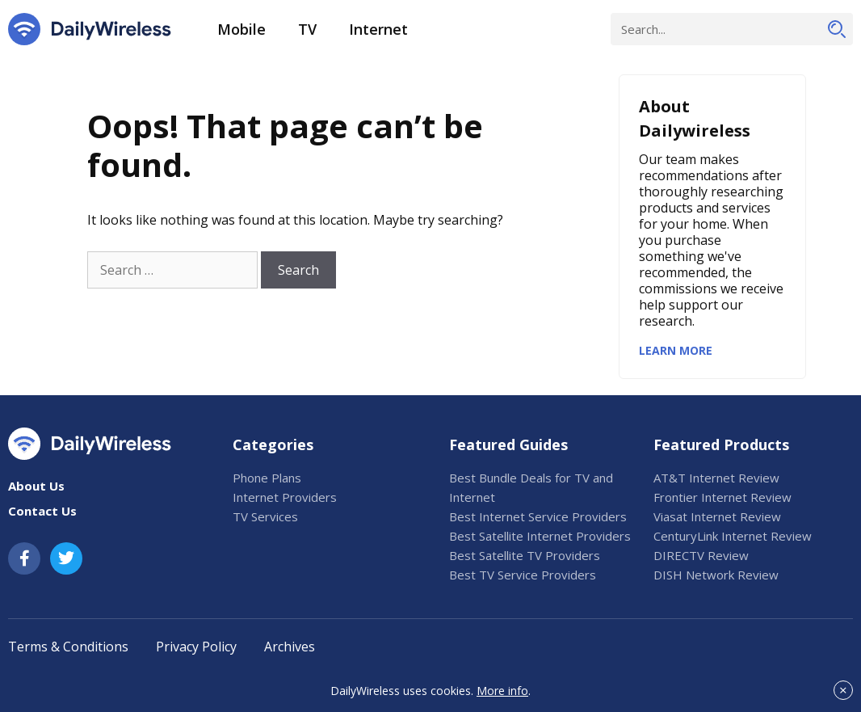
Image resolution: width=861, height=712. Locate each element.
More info (502, 690)
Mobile (241, 29)
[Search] (837, 29)
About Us (36, 486)
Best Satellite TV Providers (524, 555)
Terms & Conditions (68, 646)
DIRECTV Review (701, 555)
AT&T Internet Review (716, 478)
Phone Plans (267, 478)
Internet (378, 29)
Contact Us (42, 511)
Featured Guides (508, 444)
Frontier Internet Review (722, 497)
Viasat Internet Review (717, 516)
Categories (273, 444)
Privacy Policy (196, 646)
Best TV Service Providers (522, 575)
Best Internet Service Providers (538, 516)
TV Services (265, 516)
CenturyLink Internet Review (732, 536)
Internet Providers (285, 497)
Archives (289, 646)
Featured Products (721, 444)
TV (307, 29)
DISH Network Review (716, 575)
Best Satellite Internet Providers (540, 536)
